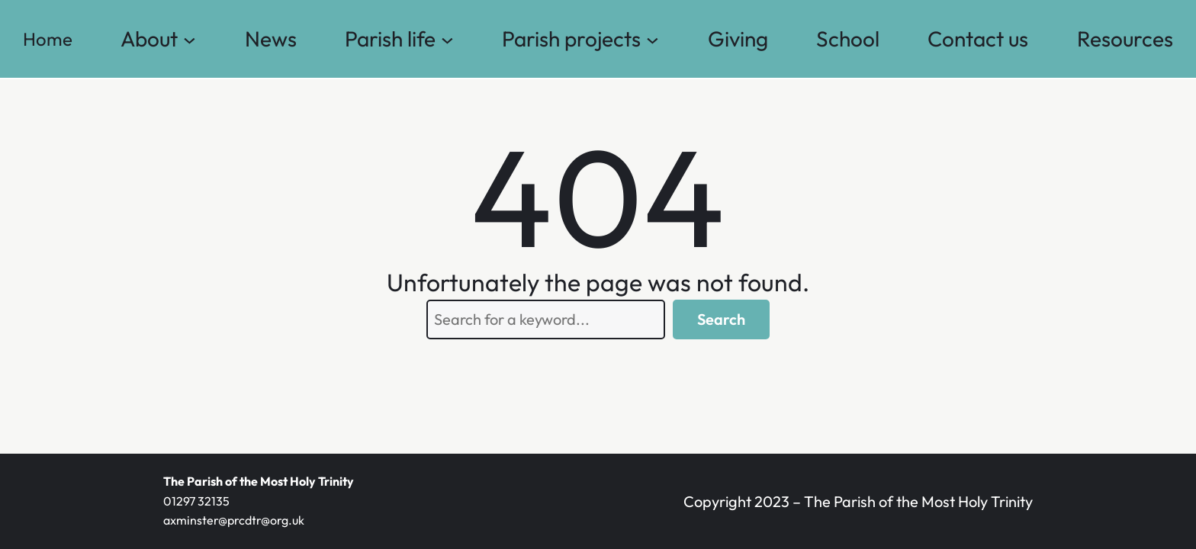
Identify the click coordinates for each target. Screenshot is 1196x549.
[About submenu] (189, 39)
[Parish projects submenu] (652, 39)
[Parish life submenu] (447, 39)
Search (721, 319)
